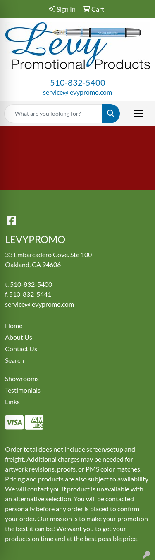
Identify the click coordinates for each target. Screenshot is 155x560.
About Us (18, 337)
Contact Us (21, 349)
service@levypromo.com (77, 92)
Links (12, 401)
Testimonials (23, 390)
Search (14, 360)
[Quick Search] (53, 113)
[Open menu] (138, 113)
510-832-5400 (77, 82)
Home (13, 325)
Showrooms (22, 378)
